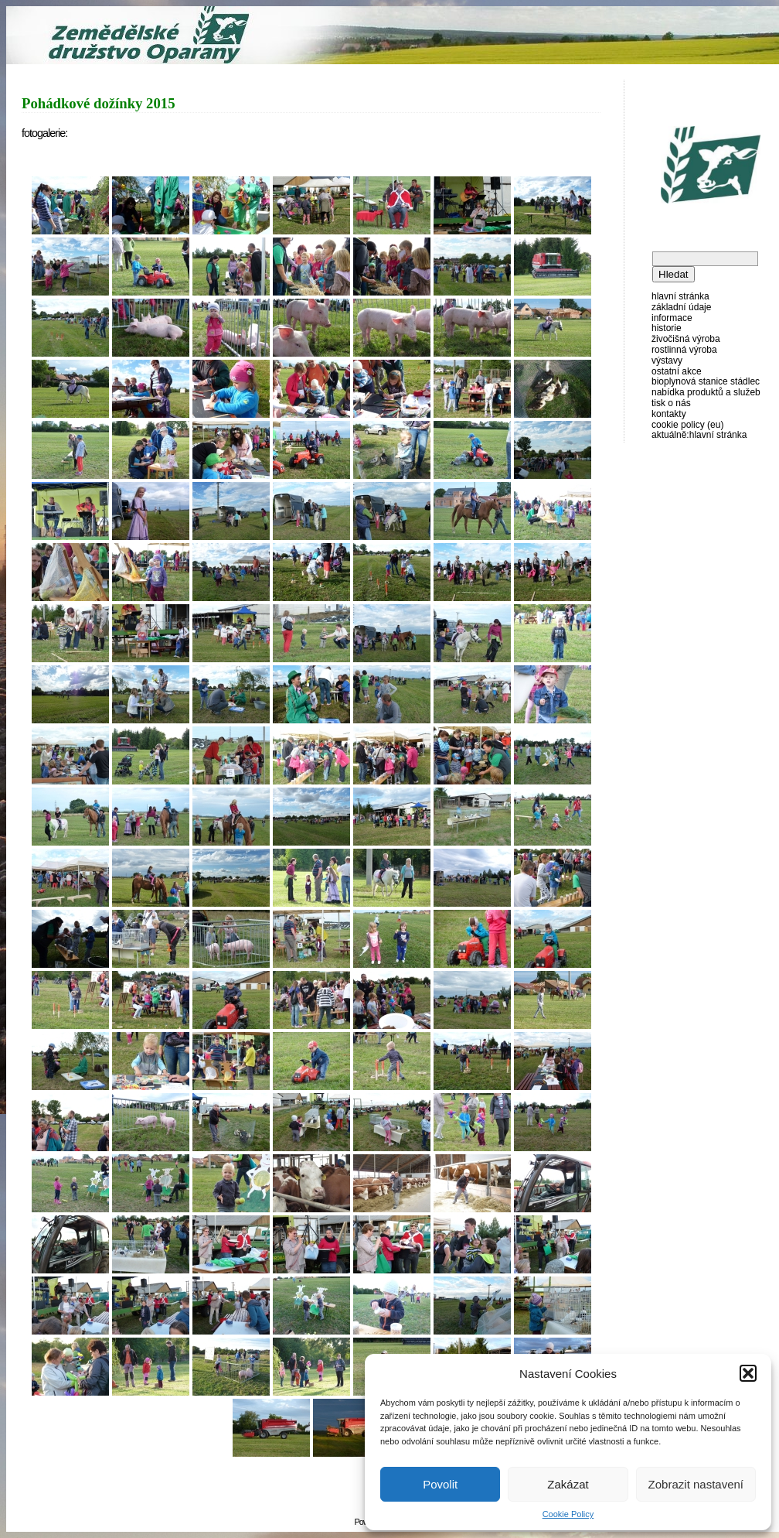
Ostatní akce (676, 371)
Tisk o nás (671, 403)
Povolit (440, 1484)
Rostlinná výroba (684, 349)
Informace (671, 318)
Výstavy (666, 360)
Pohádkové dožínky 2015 (98, 103)
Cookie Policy (568, 1514)
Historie (666, 328)
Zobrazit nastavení (695, 1484)
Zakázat (567, 1484)
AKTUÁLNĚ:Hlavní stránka (699, 434)
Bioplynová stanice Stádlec (705, 381)
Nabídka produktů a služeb (705, 392)
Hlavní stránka (680, 296)
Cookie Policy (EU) (687, 424)
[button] (748, 1373)
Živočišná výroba (685, 338)
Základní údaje (681, 307)
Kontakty (668, 413)
